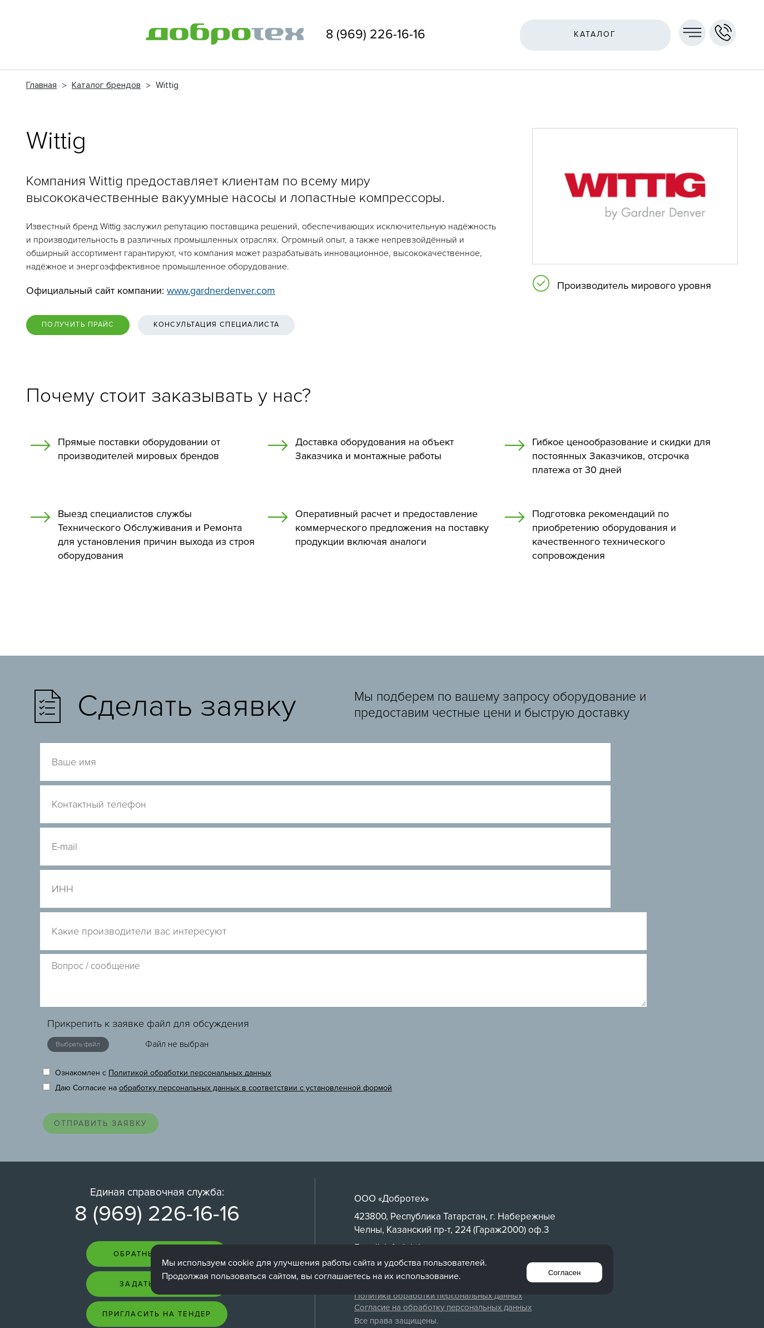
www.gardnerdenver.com (221, 290)
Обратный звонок (157, 1112)
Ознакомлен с (157, 916)
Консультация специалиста (266, 328)
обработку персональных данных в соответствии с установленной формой (255, 931)
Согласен (560, 1269)
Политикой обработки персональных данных (189, 916)
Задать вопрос (157, 1145)
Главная (41, 85)
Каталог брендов (106, 85)
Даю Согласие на (217, 931)
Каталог (588, 34)
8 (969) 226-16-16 (375, 34)
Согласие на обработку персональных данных (443, 1164)
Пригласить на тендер (157, 1178)
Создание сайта (670, 1297)
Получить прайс (93, 328)
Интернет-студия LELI (662, 1306)
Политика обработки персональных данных (438, 1153)
